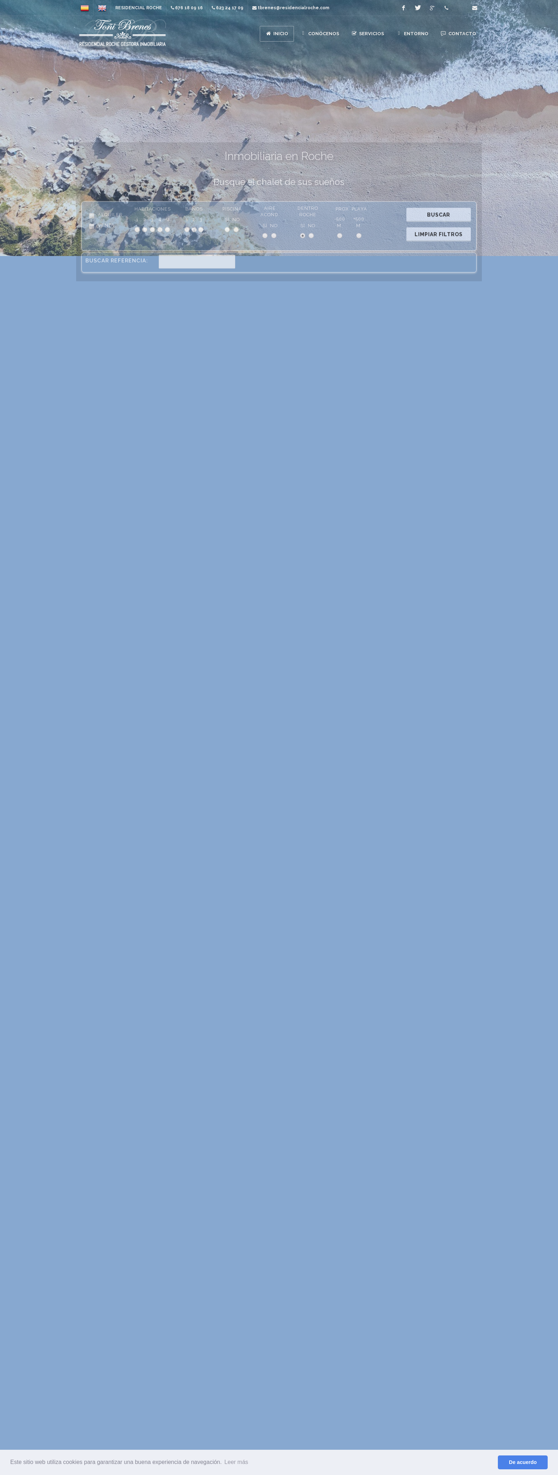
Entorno (419, 1332)
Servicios (419, 1322)
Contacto (419, 1343)
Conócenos (419, 1312)
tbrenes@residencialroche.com (383, 1447)
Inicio (420, 1301)
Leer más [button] (236, 1462)
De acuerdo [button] (523, 1462)
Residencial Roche (138, 7)
